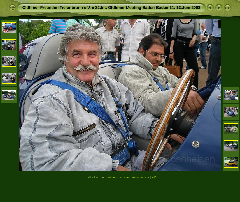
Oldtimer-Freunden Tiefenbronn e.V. (56, 7)
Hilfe (154, 177)
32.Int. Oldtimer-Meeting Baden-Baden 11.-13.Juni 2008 (147, 7)
